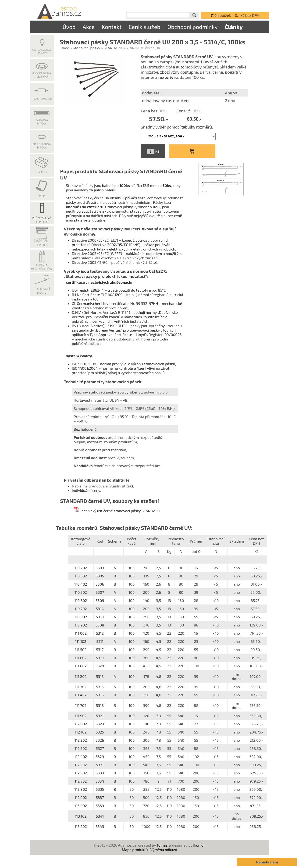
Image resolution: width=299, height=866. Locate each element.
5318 (100, 705)
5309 (100, 600)
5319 (100, 657)
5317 (99, 649)
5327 (100, 748)
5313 (100, 676)
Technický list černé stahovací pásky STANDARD (116, 510)
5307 (100, 592)
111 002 (81, 633)
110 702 (81, 608)
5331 (100, 764)
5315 (99, 686)
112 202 (81, 740)
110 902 (81, 625)
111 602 (80, 657)
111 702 (81, 705)
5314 (100, 608)
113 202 (81, 826)
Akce (89, 26)
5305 (100, 576)
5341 (100, 816)
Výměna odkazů (163, 849)
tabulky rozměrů (196, 126)
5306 (100, 584)
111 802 (81, 666)
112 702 (81, 781)
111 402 (81, 695)
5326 (100, 740)
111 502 (81, 649)
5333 (100, 773)
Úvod (69, 26)
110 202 (81, 567)
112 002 (81, 724)
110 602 (81, 600)
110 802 (80, 617)
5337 (100, 797)
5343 (100, 826)
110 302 (81, 576)
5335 (100, 789)
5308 (100, 625)
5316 (100, 695)
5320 (100, 666)
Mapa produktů (135, 849)
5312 (100, 633)
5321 (100, 715)
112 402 (81, 756)
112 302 (81, 748)
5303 (100, 567)
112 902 (81, 797)
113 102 (80, 816)
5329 (100, 756)
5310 (100, 617)
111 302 (80, 686)
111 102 (80, 641)
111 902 (80, 715)
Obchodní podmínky (192, 26)
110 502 (81, 592)
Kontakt (111, 26)
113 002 (81, 805)
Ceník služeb (144, 26)
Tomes (162, 845)
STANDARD (113, 48)
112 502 (81, 764)
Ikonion (199, 845)
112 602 (81, 773)
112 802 (81, 789)
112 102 (80, 732)
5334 (100, 781)
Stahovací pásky (86, 48)
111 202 (80, 676)
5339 (100, 805)
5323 (100, 724)
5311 (99, 641)
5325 (100, 732)
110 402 (80, 584)
